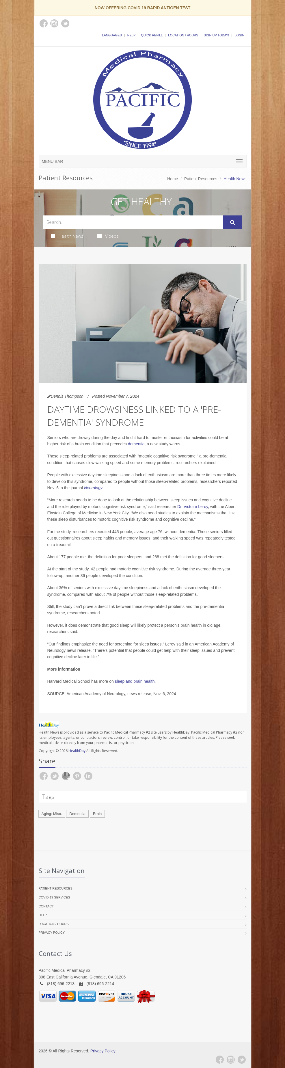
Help (131, 35)
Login (239, 35)
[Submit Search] (232, 222)
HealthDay (76, 750)
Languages (112, 35)
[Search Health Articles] (133, 222)
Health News (67, 236)
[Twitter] (242, 1060)
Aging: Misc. (52, 814)
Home (172, 178)
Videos (108, 236)
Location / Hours (183, 35)
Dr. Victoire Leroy (192, 506)
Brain (97, 814)
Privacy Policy (52, 932)
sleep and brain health (135, 681)
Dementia (77, 814)
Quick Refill (152, 35)
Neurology (93, 487)
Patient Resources (200, 178)
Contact (46, 906)
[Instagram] (231, 1060)
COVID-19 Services (54, 897)
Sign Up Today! (216, 35)
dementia (136, 444)
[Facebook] (220, 1060)
